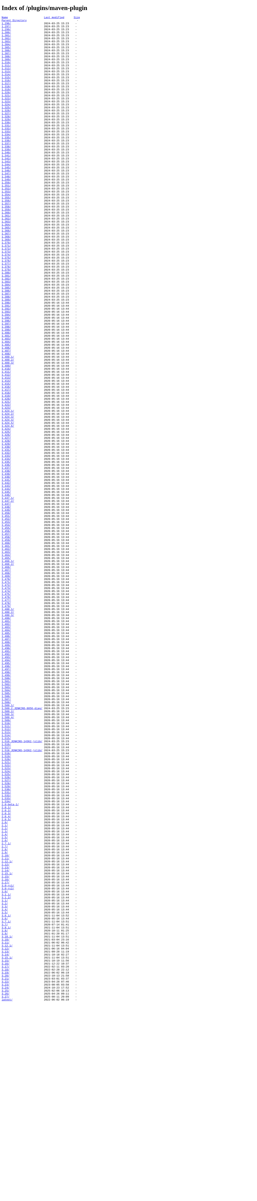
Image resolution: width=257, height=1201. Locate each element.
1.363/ (6, 263)
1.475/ (6, 710)
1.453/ (6, 623)
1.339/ (6, 176)
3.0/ (5, 1067)
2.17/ (5, 1056)
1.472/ (6, 699)
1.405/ (6, 411)
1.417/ (6, 465)
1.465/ (6, 666)
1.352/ (6, 223)
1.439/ (6, 566)
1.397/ (6, 385)
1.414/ (6, 454)
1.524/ (6, 922)
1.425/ (6, 515)
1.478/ (6, 721)
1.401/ (6, 400)
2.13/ (5, 1038)
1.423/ (6, 486)
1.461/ (6, 652)
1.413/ (6, 450)
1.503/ (6, 821)
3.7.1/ (6, 1103)
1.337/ (6, 169)
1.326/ (6, 129)
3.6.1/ (6, 1095)
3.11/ (5, 1128)
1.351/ (6, 219)
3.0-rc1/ (8, 1059)
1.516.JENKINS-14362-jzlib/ (22, 886)
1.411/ (6, 443)
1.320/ (6, 108)
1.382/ (6, 331)
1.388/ (6, 353)
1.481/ (6, 742)
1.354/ (6, 230)
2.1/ (5, 987)
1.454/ (6, 627)
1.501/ (6, 814)
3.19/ (5, 1164)
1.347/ (6, 205)
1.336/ (6, 165)
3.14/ (5, 1142)
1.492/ (6, 782)
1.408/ (6, 421)
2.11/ (5, 1027)
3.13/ (5, 1139)
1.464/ (6, 663)
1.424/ (6, 511)
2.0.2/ (6, 969)
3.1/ (5, 1077)
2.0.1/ (6, 966)
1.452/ (6, 620)
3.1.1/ (6, 1070)
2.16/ (5, 1052)
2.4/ (5, 998)
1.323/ (6, 119)
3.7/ (5, 1106)
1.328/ (6, 137)
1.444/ (6, 584)
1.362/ (6, 259)
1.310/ (6, 72)
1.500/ (6, 811)
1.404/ (6, 407)
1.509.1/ (8, 843)
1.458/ (6, 641)
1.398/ (6, 389)
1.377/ (6, 313)
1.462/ (6, 656)
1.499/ (6, 807)
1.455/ (6, 630)
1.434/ (6, 548)
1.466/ (6, 677)
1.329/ (6, 140)
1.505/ (6, 829)
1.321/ (6, 111)
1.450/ (6, 612)
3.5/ (5, 1092)
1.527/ (6, 933)
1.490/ (6, 775)
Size (77, 18)
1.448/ (6, 605)
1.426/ (6, 519)
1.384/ (6, 338)
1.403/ (6, 403)
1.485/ (6, 757)
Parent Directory (14, 21)
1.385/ (6, 342)
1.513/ (6, 876)
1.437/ (6, 558)
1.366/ (6, 274)
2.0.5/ (6, 980)
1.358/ (6, 245)
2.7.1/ (6, 1009)
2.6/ (5, 1005)
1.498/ (6, 803)
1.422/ (6, 483)
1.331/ (6, 147)
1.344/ (6, 194)
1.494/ (6, 789)
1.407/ (6, 418)
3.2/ (5, 1081)
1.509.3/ (8, 854)
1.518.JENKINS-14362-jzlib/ (22, 897)
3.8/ (5, 1113)
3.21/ (5, 1171)
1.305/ (6, 54)
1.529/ (6, 940)
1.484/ (6, 753)
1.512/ (6, 872)
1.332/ (6, 151)
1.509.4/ (8, 858)
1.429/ (6, 530)
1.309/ (6, 68)
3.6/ (5, 1099)
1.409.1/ (8, 425)
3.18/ (5, 1160)
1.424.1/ (8, 490)
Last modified (54, 18)
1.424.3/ (8, 497)
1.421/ (6, 479)
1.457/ (6, 638)
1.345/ (6, 198)
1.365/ (6, 270)
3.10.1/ (7, 1121)
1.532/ (6, 951)
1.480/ (6, 739)
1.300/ (6, 36)
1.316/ (6, 93)
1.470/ (6, 692)
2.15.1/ (7, 1045)
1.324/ (6, 122)
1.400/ (6, 396)
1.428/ (6, 526)
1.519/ (6, 904)
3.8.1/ (6, 1110)
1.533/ (6, 955)
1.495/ (6, 793)
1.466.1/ (8, 670)
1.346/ (6, 201)
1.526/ (6, 930)
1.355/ (6, 234)
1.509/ (6, 861)
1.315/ (6, 90)
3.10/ (5, 1124)
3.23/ (5, 1178)
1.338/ (6, 173)
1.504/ (6, 825)
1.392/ (6, 367)
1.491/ (6, 778)
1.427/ (6, 522)
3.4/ (5, 1088)
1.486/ (6, 760)
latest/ (7, 1196)
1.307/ (6, 61)
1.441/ (6, 573)
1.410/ (6, 439)
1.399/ (6, 393)
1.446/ (6, 591)
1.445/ (6, 587)
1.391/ (6, 364)
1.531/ (6, 948)
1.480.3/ (8, 735)
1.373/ (6, 299)
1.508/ (6, 840)
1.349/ (6, 212)
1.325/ (6, 126)
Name (5, 18)
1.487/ (6, 764)
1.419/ (6, 472)
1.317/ (6, 97)
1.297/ (6, 28)
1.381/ (6, 328)
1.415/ (6, 457)
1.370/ (6, 288)
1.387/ (6, 349)
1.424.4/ (8, 501)
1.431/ (6, 537)
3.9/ (5, 1117)
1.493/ (6, 785)
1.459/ (6, 645)
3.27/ (5, 1193)
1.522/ (6, 915)
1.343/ (6, 191)
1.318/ (6, 101)
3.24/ (5, 1182)
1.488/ (6, 767)
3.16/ (5, 1153)
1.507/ (6, 836)
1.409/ (6, 436)
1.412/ (6, 447)
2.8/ (5, 1016)
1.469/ (6, 688)
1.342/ (6, 187)
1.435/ (6, 551)
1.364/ (6, 266)
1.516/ (6, 890)
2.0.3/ (6, 973)
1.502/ (6, 818)
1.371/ (6, 292)
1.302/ (6, 43)
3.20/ (5, 1168)
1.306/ (6, 57)
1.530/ (6, 944)
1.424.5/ (8, 504)
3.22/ (5, 1175)
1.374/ (6, 302)
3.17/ (5, 1157)
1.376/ (6, 310)
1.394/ (6, 375)
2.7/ (5, 1013)
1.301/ (6, 39)
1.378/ (6, 317)
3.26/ (5, 1189)
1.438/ (6, 562)
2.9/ (5, 1020)
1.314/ (6, 86)
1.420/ (6, 475)
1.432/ (6, 540)
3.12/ (5, 1135)
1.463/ (6, 659)
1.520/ (6, 908)
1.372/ (6, 295)
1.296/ (6, 25)
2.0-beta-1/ (10, 962)
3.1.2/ (6, 1074)
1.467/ (6, 681)
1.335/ (6, 162)
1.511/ (6, 868)
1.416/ (6, 461)
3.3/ (5, 1085)
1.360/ (6, 252)
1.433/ (6, 544)
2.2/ (5, 991)
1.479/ (6, 724)
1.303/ (6, 46)
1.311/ (6, 75)
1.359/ (6, 248)
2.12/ (5, 1034)
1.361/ (6, 256)
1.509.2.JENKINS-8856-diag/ (22, 847)
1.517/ (6, 894)
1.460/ (6, 648)
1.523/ (6, 919)
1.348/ (6, 209)
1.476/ (6, 713)
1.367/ (6, 277)
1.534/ (6, 958)
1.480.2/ (8, 731)
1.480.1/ (8, 728)
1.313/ (6, 83)
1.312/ (6, 79)
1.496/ (6, 796)
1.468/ (6, 685)
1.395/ (6, 378)
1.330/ (6, 144)
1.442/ (6, 576)
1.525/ (6, 926)
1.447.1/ (8, 594)
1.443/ (6, 580)
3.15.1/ (7, 1146)
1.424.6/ (8, 508)
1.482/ (6, 746)
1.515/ (6, 883)
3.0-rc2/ (8, 1063)
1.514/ (6, 879)
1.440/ (6, 569)
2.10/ (5, 1023)
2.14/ (5, 1041)
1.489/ (6, 771)
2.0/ (5, 984)
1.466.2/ (8, 674)
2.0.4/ (6, 977)
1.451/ (6, 616)
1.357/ (6, 241)
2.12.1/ (7, 1031)
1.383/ (6, 335)
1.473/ (6, 703)
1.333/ (6, 155)
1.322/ (6, 115)
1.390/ (6, 360)
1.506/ (6, 832)
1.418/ (6, 468)
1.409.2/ (8, 429)
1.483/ (6, 749)
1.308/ (6, 64)
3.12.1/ (7, 1132)
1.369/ (6, 284)
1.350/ (6, 216)
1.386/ (6, 346)
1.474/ (6, 706)
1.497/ (6, 800)
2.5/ (5, 1002)
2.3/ (5, 995)
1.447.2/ (8, 598)
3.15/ (5, 1150)
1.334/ (6, 158)
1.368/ (6, 281)
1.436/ (6, 555)
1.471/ (6, 695)
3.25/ (5, 1186)
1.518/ (6, 901)
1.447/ (6, 602)
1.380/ (6, 324)
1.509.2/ (8, 850)
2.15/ (5, 1049)
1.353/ (6, 227)
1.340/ (6, 180)
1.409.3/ (8, 432)
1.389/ (6, 356)
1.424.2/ (8, 493)
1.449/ (6, 609)
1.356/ (6, 238)
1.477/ (6, 717)
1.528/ (6, 937)
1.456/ (6, 634)
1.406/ (6, 414)
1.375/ (6, 306)
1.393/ (6, 371)
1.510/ (6, 865)
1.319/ (6, 104)
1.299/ (6, 32)
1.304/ (6, 50)
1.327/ (6, 133)
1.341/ (6, 183)
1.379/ (6, 320)
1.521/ (6, 912)
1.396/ (6, 382)
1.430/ (6, 533)
